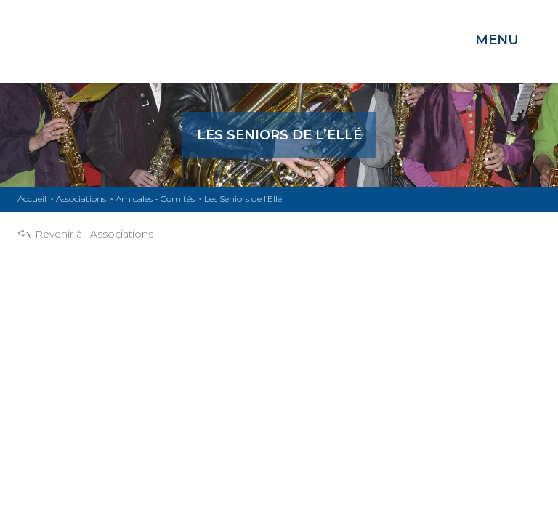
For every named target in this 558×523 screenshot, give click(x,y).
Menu (497, 39)
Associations (121, 233)
